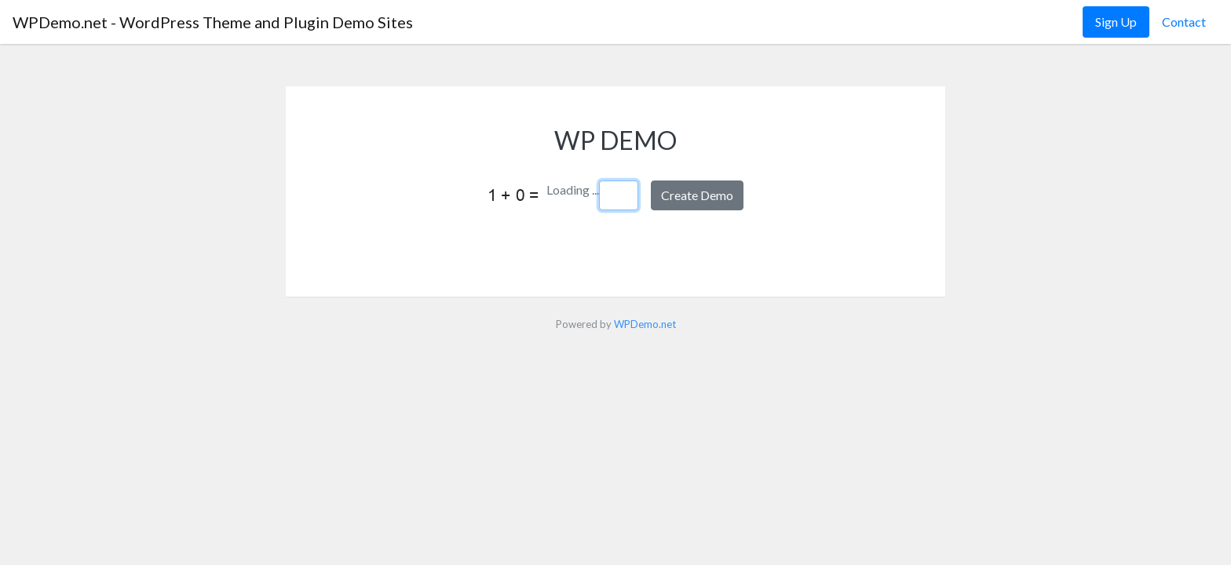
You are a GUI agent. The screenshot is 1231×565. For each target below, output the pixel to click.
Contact (1184, 21)
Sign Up (1116, 21)
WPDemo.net (645, 324)
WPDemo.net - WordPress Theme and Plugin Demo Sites (213, 22)
